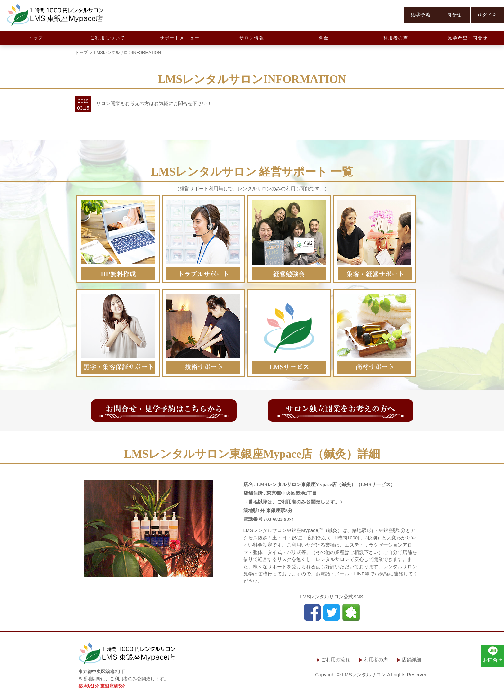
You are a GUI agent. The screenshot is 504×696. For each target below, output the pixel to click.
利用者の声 (396, 37)
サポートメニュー (180, 37)
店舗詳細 (411, 659)
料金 (324, 37)
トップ (35, 37)
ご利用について (107, 37)
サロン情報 (252, 37)
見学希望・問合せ (468, 37)
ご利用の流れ (335, 659)
